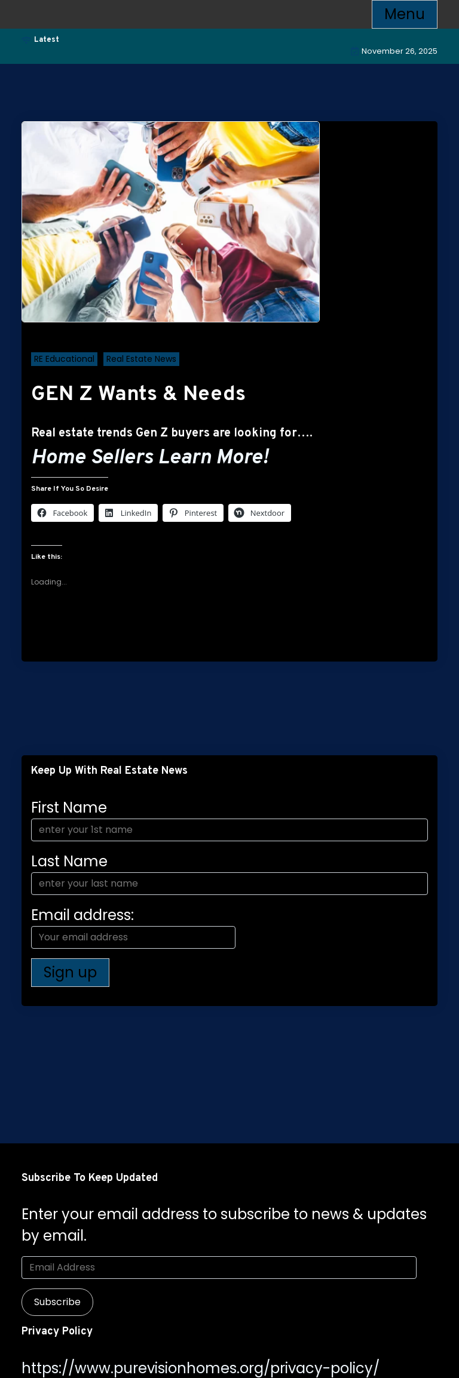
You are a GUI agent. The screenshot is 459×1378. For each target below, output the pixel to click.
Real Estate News (141, 359)
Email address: (133, 927)
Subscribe (57, 1302)
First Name (69, 807)
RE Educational (64, 359)
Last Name (69, 861)
